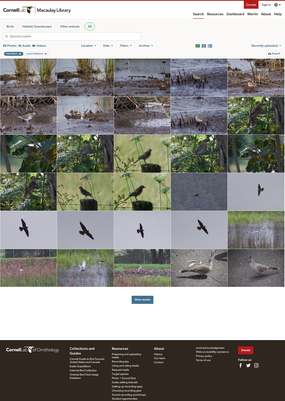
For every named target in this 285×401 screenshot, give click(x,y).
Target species (120, 374)
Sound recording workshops (129, 394)
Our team (159, 358)
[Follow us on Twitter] (248, 365)
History (158, 354)
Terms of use (203, 360)
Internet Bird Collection (83, 370)
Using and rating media (125, 365)
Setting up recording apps (127, 386)
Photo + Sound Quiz (124, 378)
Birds (10, 26)
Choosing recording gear (127, 390)
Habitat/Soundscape (37, 26)
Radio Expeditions (80, 366)
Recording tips (120, 361)
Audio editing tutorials (125, 382)
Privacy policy (204, 356)
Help (278, 14)
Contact (158, 362)
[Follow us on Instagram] (256, 365)
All (90, 26)
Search (198, 14)
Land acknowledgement (210, 348)
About (266, 14)
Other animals (70, 26)
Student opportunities (125, 398)
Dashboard (235, 14)
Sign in (266, 4)
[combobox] (75, 36)
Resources (215, 14)
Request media (120, 370)
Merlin (252, 14)
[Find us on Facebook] (240, 365)
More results (142, 299)
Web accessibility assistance (212, 352)
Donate (251, 4)
